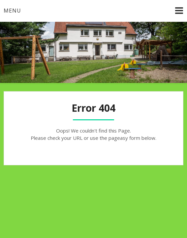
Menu (12, 10)
